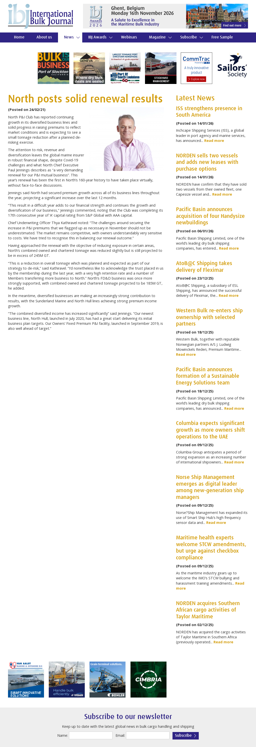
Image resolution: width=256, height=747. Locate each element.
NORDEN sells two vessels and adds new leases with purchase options (207, 162)
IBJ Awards (97, 37)
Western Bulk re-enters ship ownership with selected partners (209, 317)
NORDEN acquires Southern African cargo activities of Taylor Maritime (208, 610)
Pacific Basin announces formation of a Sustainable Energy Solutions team (207, 376)
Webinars (129, 37)
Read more (214, 140)
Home (19, 37)
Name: (62, 735)
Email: (120, 735)
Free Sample (222, 37)
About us (44, 37)
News (69, 37)
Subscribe (188, 37)
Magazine (157, 37)
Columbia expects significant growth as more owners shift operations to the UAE (210, 430)
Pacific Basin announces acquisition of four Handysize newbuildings (210, 216)
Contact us (23, 47)
